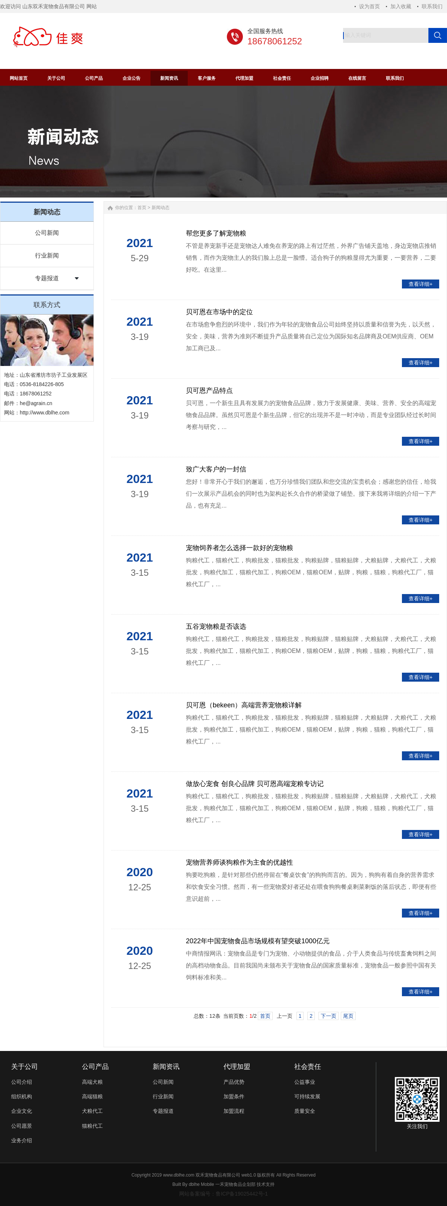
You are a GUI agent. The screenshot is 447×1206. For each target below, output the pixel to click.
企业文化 (21, 1111)
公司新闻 (47, 233)
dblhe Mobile (201, 1184)
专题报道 (47, 278)
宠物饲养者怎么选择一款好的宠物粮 (239, 548)
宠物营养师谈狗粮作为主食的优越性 (239, 862)
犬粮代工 (92, 1111)
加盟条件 (234, 1096)
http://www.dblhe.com (44, 413)
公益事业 (304, 1082)
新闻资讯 (166, 1066)
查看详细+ (420, 284)
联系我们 (432, 6)
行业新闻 (47, 255)
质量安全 (304, 1111)
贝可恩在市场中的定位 (219, 312)
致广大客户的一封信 (216, 469)
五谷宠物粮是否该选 (216, 626)
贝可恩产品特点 (209, 390)
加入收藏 (400, 6)
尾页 (348, 1016)
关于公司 (24, 1066)
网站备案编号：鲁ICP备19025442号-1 (223, 1194)
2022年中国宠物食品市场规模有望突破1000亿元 (258, 941)
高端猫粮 (92, 1096)
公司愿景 (21, 1126)
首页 (141, 207)
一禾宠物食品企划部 (235, 1184)
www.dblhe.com (178, 1175)
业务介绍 (21, 1140)
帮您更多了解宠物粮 (216, 233)
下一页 (328, 1016)
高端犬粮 (92, 1082)
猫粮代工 (92, 1126)
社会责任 (307, 1066)
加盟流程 (234, 1111)
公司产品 (95, 1066)
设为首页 (369, 6)
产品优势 (234, 1082)
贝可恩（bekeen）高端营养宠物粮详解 (244, 705)
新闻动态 (160, 207)
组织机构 (21, 1096)
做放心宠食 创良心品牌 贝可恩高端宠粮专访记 (255, 783)
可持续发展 (307, 1096)
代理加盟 (237, 1066)
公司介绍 (21, 1082)
